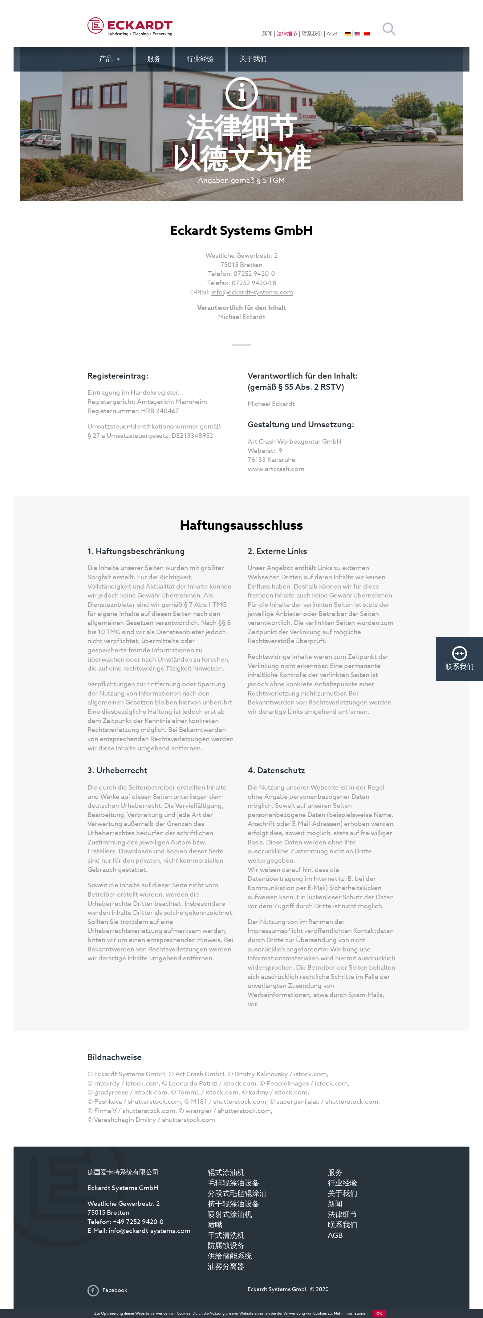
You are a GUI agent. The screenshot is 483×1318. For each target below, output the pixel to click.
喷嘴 (215, 1225)
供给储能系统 (230, 1256)
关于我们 (253, 59)
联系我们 (312, 34)
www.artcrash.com (276, 469)
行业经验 (200, 59)
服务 (154, 59)
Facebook (114, 1290)
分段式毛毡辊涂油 (237, 1194)
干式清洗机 (226, 1236)
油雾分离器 (226, 1267)
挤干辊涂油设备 (233, 1204)
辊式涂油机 (226, 1173)
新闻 (267, 34)
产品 (110, 59)
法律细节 (287, 34)
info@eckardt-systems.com (252, 292)
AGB (332, 34)
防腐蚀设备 (226, 1246)
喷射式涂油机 (230, 1215)
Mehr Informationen (350, 1314)
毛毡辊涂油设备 (233, 1183)
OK (379, 1314)
